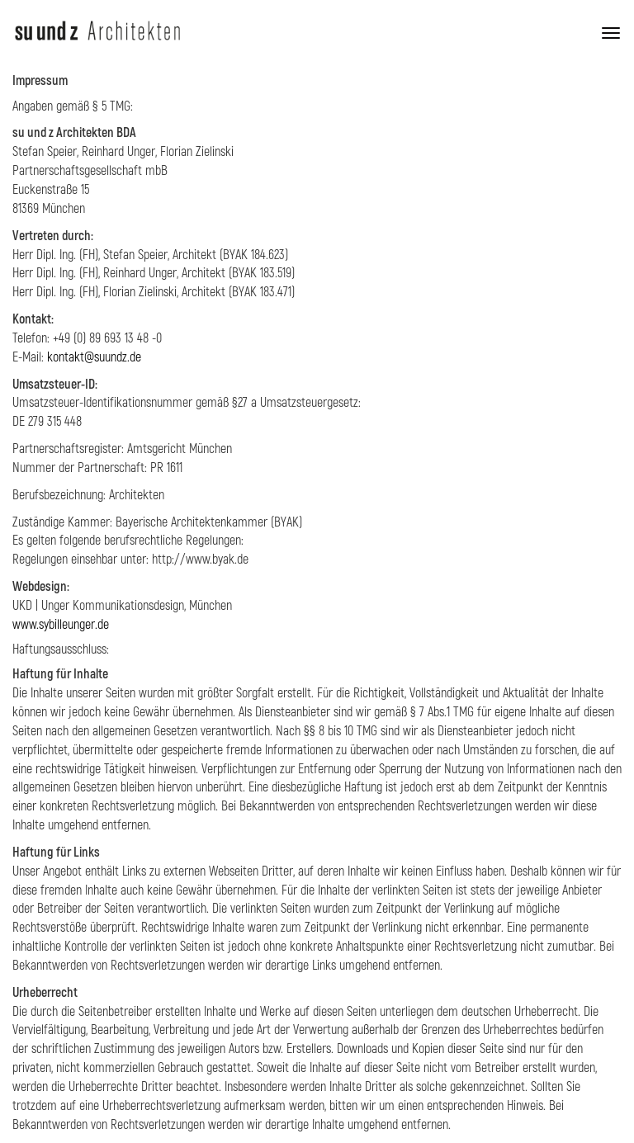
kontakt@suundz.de (94, 357)
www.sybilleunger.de (60, 624)
